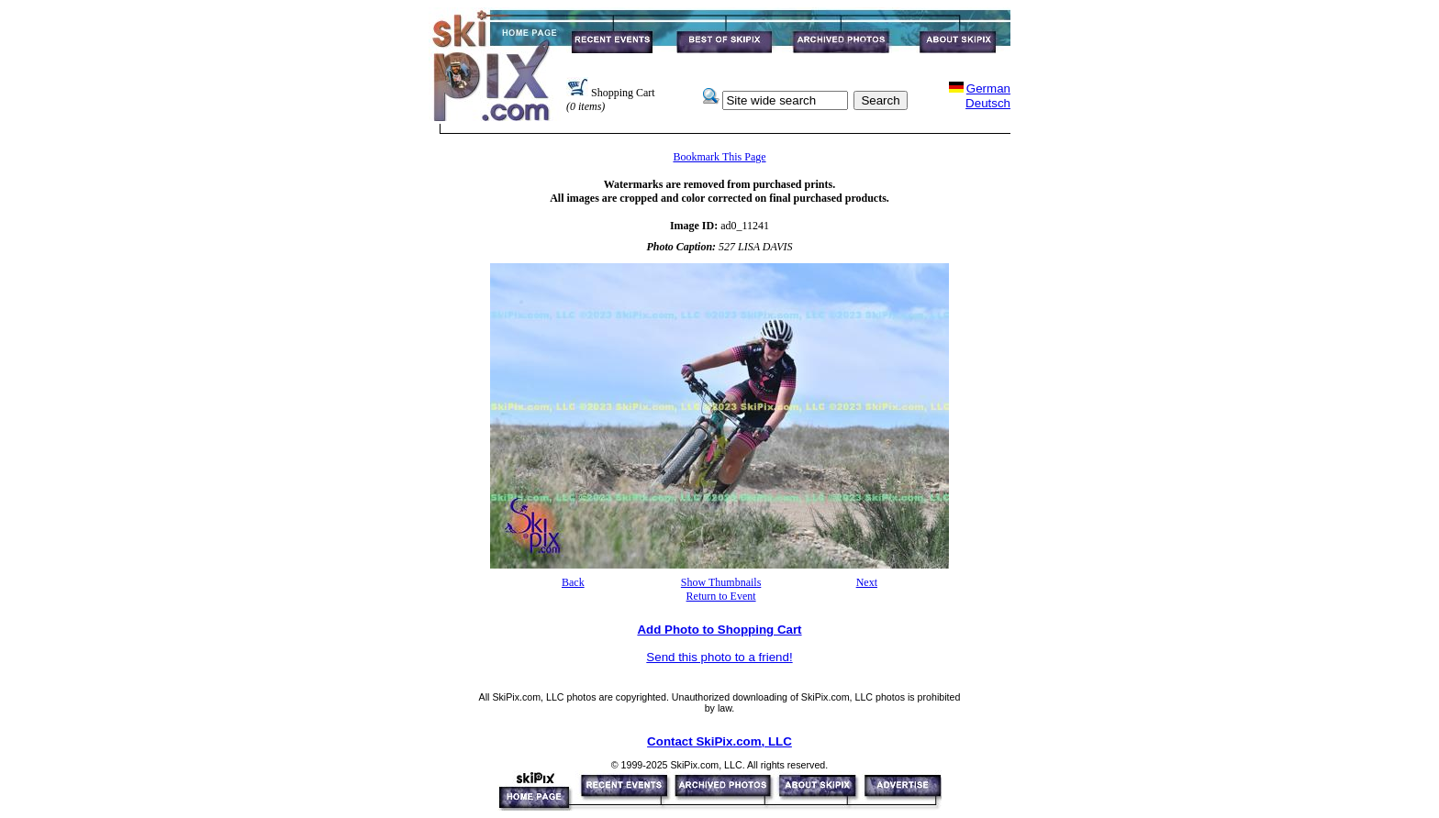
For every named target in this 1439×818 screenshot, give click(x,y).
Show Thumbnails (721, 582)
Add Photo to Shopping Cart (719, 629)
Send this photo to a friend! (719, 657)
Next (866, 582)
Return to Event (721, 596)
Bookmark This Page (719, 156)
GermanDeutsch (987, 96)
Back (573, 582)
